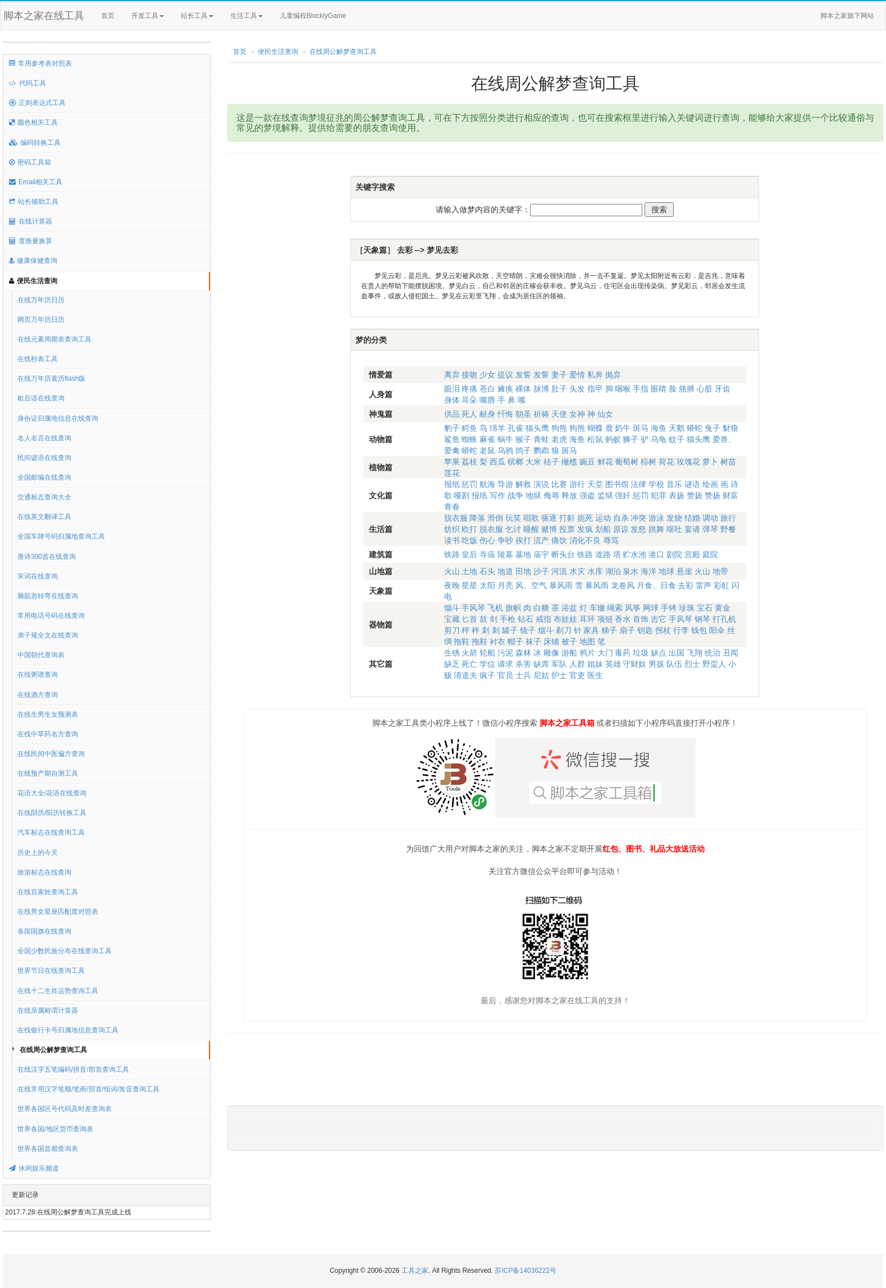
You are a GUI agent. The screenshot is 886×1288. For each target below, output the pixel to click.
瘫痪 (505, 388)
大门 (605, 652)
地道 (505, 571)
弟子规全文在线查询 (47, 635)
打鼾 (567, 517)
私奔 (595, 374)
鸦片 (587, 652)
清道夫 (465, 675)
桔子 (551, 461)
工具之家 (414, 1271)
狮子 (630, 439)
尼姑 (541, 675)
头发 (577, 388)
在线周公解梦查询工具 (53, 1050)
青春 (452, 506)
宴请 (692, 529)
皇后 (469, 554)
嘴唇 (487, 399)
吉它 (658, 619)
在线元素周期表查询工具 (54, 339)
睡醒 (531, 529)
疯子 (487, 675)
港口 (656, 554)
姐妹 (595, 663)
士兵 (523, 675)
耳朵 (469, 399)
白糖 (541, 607)
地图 (587, 641)
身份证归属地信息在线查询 (57, 418)
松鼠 (595, 439)
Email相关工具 (35, 182)
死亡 (469, 663)
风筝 (633, 607)
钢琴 (702, 619)
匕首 (469, 619)
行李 (681, 630)
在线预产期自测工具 (47, 773)
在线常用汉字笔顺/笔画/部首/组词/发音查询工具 (88, 1089)
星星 (469, 585)
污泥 (505, 652)
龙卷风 (622, 585)
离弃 (452, 374)
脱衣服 (456, 517)
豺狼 (730, 428)
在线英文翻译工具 (44, 517)
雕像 (551, 652)
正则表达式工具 (37, 103)
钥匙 (645, 630)
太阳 (487, 585)
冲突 (638, 517)
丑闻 (730, 652)
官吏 (577, 675)
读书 (452, 540)
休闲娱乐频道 (34, 1168)
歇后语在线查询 (41, 398)
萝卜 (710, 461)
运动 (603, 517)
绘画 (710, 484)
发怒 (638, 529)
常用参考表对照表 (40, 63)
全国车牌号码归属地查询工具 (61, 536)
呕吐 (674, 529)
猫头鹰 (537, 428)
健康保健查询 (33, 261)
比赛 (559, 484)
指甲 (595, 388)
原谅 (621, 529)
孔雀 (515, 428)
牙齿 (722, 388)
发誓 (523, 374)
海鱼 (658, 428)
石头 (487, 571)
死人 (469, 413)
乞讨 (513, 529)
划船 (603, 529)
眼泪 (452, 388)
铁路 (452, 554)
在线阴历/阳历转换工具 (51, 813)
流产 (541, 540)
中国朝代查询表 (41, 655)
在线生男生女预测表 (47, 714)
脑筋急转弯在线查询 (47, 596)
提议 (505, 374)
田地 (523, 571)
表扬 (676, 495)
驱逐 (549, 517)
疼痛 (469, 388)
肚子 (559, 388)
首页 (108, 16)
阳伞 (717, 630)
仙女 (605, 413)
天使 (559, 413)
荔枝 (469, 461)
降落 (477, 517)
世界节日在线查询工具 (51, 971)
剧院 (674, 554)
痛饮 (559, 540)
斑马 (640, 428)
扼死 (585, 517)
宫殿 (692, 554)
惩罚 (469, 484)
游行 (577, 484)
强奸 (623, 495)
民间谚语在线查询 (44, 458)
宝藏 (452, 619)
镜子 (528, 630)
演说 (541, 484)
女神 (577, 413)
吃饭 (469, 540)
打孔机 (724, 619)
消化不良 (585, 540)
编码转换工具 (35, 143)
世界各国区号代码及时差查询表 (64, 1109)
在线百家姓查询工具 (47, 892)
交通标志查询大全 (44, 497)
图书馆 (617, 484)
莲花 (452, 472)
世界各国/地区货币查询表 (55, 1129)
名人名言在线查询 (44, 438)
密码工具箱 (30, 162)
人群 (577, 663)
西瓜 (497, 461)
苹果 (452, 461)
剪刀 (452, 630)
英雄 (613, 663)
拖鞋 (461, 641)
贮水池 (634, 554)
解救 (523, 484)
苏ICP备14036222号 (525, 1271)
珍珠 (687, 607)
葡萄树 (626, 461)
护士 (559, 675)
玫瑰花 (688, 461)
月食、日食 (656, 585)
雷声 (703, 585)
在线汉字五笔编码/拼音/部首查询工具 (73, 1069)
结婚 (692, 517)
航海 (487, 484)
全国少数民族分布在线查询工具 (64, 951)
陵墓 (505, 554)
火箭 (469, 652)
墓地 (523, 554)
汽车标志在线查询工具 (51, 832)
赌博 (549, 529)
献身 (487, 413)
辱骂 (611, 540)
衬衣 (497, 641)
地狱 (533, 495)
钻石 (525, 619)
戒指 (543, 619)
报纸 (452, 484)
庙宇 (541, 554)
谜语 (692, 484)
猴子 (523, 439)
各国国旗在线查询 (44, 931)
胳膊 (687, 388)
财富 (730, 495)
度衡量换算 (30, 241)
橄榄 (569, 461)
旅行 (728, 517)
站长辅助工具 (33, 202)
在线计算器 (30, 221)
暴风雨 (561, 585)
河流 (559, 571)
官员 (505, 675)
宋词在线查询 (37, 576)
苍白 (487, 388)
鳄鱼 (469, 428)
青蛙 (541, 439)
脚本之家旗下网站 (847, 16)
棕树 (648, 461)
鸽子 (523, 450)
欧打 (469, 529)
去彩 (685, 585)
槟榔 (515, 461)
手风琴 (473, 607)
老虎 (559, 439)
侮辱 (551, 495)
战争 (515, 495)
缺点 (658, 652)
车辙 (597, 607)
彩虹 (721, 585)
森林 (523, 652)
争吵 (505, 540)
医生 (595, 675)
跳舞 (656, 529)
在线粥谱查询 (37, 675)
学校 (656, 484)
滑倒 (495, 517)
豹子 (452, 428)
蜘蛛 (469, 439)
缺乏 (452, 663)
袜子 (533, 641)
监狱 (605, 495)
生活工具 (246, 16)
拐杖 (663, 630)
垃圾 (640, 652)
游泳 (656, 517)
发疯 (585, 529)
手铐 (669, 607)
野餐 (728, 529)
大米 (533, 461)
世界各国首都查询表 (47, 1149)
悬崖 (684, 571)
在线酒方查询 (37, 695)
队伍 (674, 663)
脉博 (541, 388)
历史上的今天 (37, 853)
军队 (559, 663)
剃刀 (564, 630)
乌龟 (658, 439)
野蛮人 (714, 663)
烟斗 (452, 607)
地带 (720, 571)
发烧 (674, 517)
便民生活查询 (33, 281)
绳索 (615, 607)
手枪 (507, 619)
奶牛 (623, 428)
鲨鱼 (452, 439)
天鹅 (676, 428)
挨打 (523, 540)
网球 (651, 607)
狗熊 (559, 428)
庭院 (710, 554)
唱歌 (531, 517)
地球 (666, 571)
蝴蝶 (595, 428)
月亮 (505, 585)
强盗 (587, 495)
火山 (452, 571)
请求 (505, 663)
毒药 (623, 652)
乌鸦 (505, 450)
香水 (623, 619)
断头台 (563, 554)
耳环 (587, 619)
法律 (638, 484)
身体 (452, 399)
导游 (505, 484)
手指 (640, 388)
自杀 (621, 517)
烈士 (692, 663)
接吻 (469, 374)
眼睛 (658, 388)
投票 (567, 529)
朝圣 (523, 413)
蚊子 (676, 439)
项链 (605, 619)
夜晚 (452, 585)
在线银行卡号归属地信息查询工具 (67, 1030)
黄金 (722, 607)
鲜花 (605, 461)
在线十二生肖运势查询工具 (57, 991)
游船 (569, 652)
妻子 (559, 374)
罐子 (510, 630)
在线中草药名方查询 (47, 734)
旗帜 (513, 607)
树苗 (728, 461)
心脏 (705, 388)
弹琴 (710, 529)
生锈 (452, 652)
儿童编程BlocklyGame (323, 16)
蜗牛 (505, 439)
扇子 (627, 630)
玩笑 (513, 517)
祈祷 (541, 413)
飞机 (495, 607)
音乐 (674, 484)
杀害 (523, 663)
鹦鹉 (541, 450)
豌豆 (587, 461)
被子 (569, 641)
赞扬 (694, 495)
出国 (676, 652)
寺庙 (487, 554)
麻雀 (487, 439)
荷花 (666, 461)
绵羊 (497, 428)
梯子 (609, 630)
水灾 (577, 571)
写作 (497, 495)
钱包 (699, 630)
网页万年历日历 (41, 320)
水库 (595, 571)
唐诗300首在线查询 (46, 557)
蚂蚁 (613, 439)
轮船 (487, 652)
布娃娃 (565, 619)
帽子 (515, 641)
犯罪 (658, 495)
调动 (710, 517)
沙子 (541, 571)
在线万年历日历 (41, 300)
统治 (712, 652)
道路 (603, 554)
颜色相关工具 (33, 122)
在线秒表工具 (37, 359)
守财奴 (634, 663)
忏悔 (505, 413)
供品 (452, 413)
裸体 (523, 388)
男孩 (656, 663)
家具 (591, 630)
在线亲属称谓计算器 (47, 1010)
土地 (469, 571)
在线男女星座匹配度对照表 (57, 912)
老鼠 (487, 450)
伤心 (487, 540)
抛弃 (613, 374)
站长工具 (197, 16)
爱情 (577, 374)
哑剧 (461, 495)
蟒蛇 (694, 428)
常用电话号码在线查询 (51, 616)
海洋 (648, 571)
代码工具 (27, 83)
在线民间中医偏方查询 (51, 754)
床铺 (551, 641)
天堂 (595, 484)
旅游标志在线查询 (44, 872)
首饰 (640, 619)
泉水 (630, 571)
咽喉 (623, 388)
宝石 (705, 607)
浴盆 (569, 607)
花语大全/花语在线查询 (51, 793)
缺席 (541, 663)
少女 (487, 374)
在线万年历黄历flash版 (51, 379)
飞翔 (694, 652)
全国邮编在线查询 (44, 477)
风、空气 (531, 585)
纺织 (452, 529)
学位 (487, 663)
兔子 (712, 428)
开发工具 (147, 16)
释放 (569, 495)
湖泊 (613, 571)
